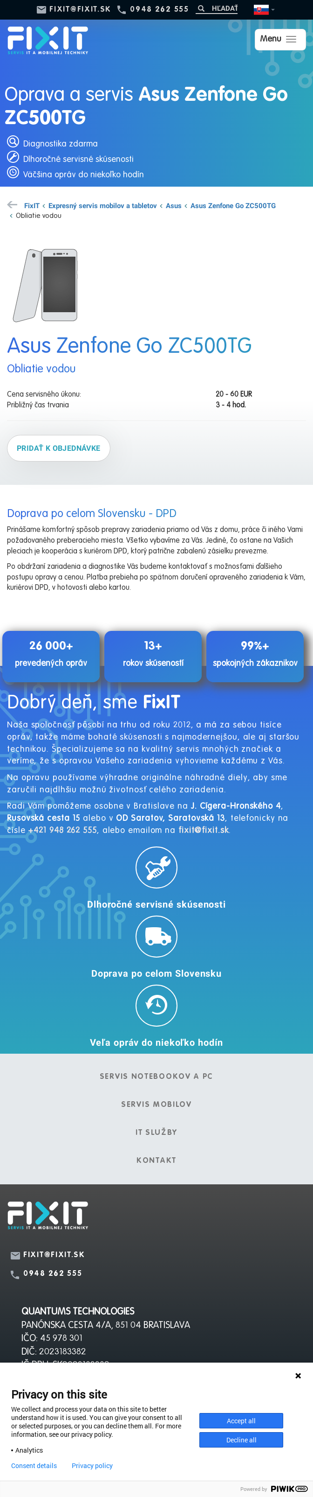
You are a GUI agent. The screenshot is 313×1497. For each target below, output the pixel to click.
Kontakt (156, 1161)
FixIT (32, 205)
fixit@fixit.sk (80, 10)
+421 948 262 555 (62, 830)
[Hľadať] (217, 8)
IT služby (156, 1133)
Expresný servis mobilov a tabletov (102, 205)
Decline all (241, 1439)
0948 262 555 (159, 10)
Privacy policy (92, 1465)
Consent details (34, 1465)
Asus (174, 205)
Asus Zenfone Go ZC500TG (233, 205)
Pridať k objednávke (59, 448)
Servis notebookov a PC (156, 1077)
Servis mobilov (156, 1105)
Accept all (241, 1420)
